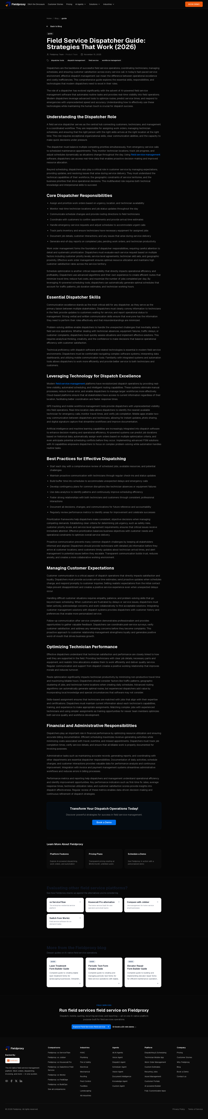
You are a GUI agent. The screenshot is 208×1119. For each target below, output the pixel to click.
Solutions (94, 4)
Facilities (84, 1086)
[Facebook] (11, 1081)
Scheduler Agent (119, 1067)
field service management (145, 154)
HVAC (82, 1052)
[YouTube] (6, 1081)
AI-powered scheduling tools (74, 282)
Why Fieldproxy (183, 1062)
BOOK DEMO (194, 4)
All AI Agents (117, 1052)
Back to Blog (54, 26)
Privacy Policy (179, 1109)
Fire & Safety (85, 1062)
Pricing (69, 4)
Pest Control (85, 1081)
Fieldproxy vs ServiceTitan (59, 1052)
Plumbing (84, 1057)
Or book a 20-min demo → (124, 1027)
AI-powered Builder (153, 1086)
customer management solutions (64, 609)
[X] (16, 1081)
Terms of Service (195, 1109)
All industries (85, 1095)
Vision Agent (117, 1071)
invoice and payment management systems (102, 767)
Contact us (181, 1076)
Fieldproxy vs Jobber (57, 1057)
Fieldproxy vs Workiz (57, 1075)
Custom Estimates (152, 1067)
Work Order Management (155, 1062)
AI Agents (80, 4)
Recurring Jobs (151, 1071)
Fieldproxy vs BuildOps (57, 1084)
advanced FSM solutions (145, 440)
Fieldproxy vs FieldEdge (58, 1079)
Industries (108, 4)
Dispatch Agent (118, 1062)
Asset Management (153, 1076)
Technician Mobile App (154, 1057)
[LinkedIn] (21, 1081)
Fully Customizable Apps (155, 1091)
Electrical (84, 1067)
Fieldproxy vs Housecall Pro (60, 1062)
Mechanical (85, 1071)
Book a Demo (104, 822)
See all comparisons (56, 1089)
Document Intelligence (121, 1076)
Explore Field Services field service (91, 1027)
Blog (57, 18)
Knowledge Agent (119, 1081)
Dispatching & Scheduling (155, 1052)
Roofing (83, 1076)
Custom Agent (118, 1086)
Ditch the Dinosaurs (36, 4)
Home (49, 18)
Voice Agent (117, 1057)
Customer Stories (55, 4)
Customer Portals (152, 1081)
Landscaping (85, 1091)
